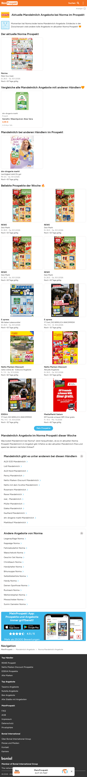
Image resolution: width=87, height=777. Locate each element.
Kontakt (5, 747)
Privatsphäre (7, 727)
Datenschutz (7, 723)
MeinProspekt (6, 649)
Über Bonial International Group (16, 739)
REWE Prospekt (9, 663)
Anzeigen (81, 8)
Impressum (7, 719)
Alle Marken (7, 675)
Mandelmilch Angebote (25, 649)
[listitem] (22, 60)
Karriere (5, 751)
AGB (4, 715)
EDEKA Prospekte (10, 671)
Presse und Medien (10, 743)
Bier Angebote (8, 695)
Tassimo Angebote (10, 687)
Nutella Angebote (10, 691)
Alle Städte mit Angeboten (14, 699)
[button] (83, 3)
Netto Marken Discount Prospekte (17, 667)
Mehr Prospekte (44, 428)
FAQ (4, 711)
